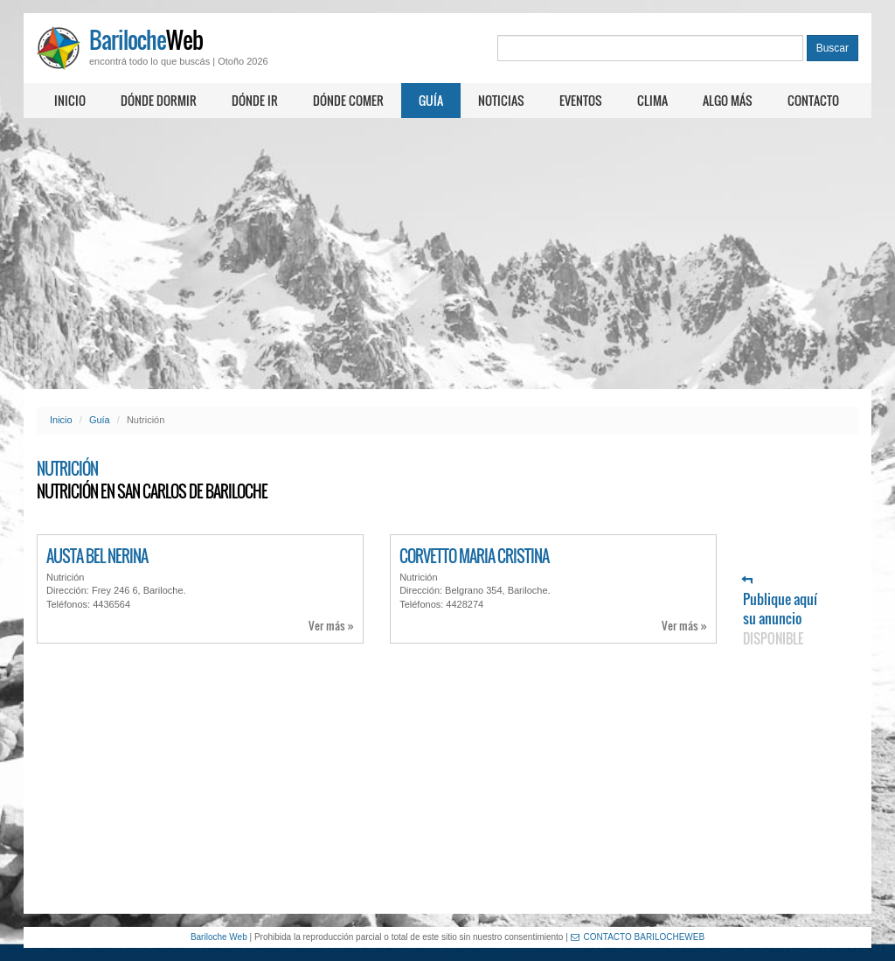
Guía (431, 100)
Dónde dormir (159, 100)
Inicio (70, 100)
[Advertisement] (447, 253)
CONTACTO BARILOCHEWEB (638, 937)
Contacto (813, 100)
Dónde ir (255, 100)
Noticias (501, 100)
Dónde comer (348, 100)
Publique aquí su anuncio (780, 611)
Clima (652, 100)
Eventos (580, 100)
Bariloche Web (219, 937)
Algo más (728, 100)
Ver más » (331, 625)
